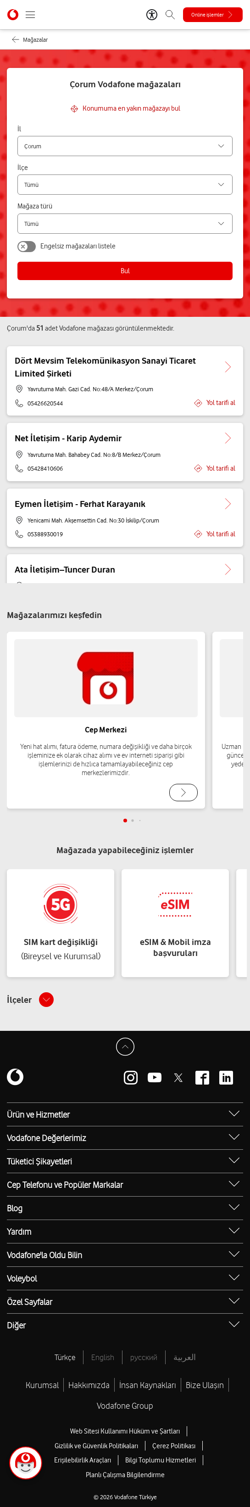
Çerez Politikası (173, 1446)
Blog (14, 1208)
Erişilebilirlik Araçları (82, 1460)
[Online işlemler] (213, 14)
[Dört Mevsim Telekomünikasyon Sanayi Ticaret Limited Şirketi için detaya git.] (228, 367)
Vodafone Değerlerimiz (46, 1138)
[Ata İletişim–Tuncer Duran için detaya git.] (228, 569)
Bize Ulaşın (205, 1385)
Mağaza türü (34, 206)
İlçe (22, 167)
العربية (184, 1357)
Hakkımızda (89, 1385)
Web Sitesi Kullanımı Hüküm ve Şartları (125, 1431)
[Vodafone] (15, 1077)
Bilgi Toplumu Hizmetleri (160, 1460)
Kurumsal (42, 1385)
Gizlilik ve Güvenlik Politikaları (96, 1446)
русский (143, 1357)
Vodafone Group (125, 1405)
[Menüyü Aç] (30, 14)
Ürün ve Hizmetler (38, 1114)
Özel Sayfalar (29, 1302)
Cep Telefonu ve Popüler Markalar (65, 1185)
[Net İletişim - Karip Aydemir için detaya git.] (228, 438)
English (102, 1357)
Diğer (16, 1325)
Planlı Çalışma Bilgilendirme (125, 1475)
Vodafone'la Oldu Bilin (44, 1255)
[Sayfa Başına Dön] (125, 1047)
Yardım (19, 1231)
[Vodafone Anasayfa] (12, 14)
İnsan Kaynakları (147, 1385)
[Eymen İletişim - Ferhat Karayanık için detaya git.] (228, 503)
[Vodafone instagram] (131, 1078)
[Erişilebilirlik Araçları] (151, 14)
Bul (125, 271)
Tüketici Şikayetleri (39, 1161)
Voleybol (22, 1278)
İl (19, 129)
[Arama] (170, 14)
